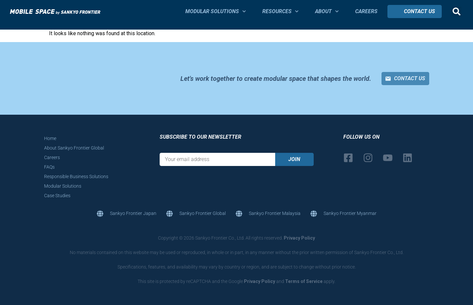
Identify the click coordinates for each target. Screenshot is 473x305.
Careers (366, 11)
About (327, 11)
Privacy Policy (299, 238)
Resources (280, 11)
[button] (456, 11)
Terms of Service (304, 281)
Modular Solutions (215, 11)
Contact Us (419, 11)
